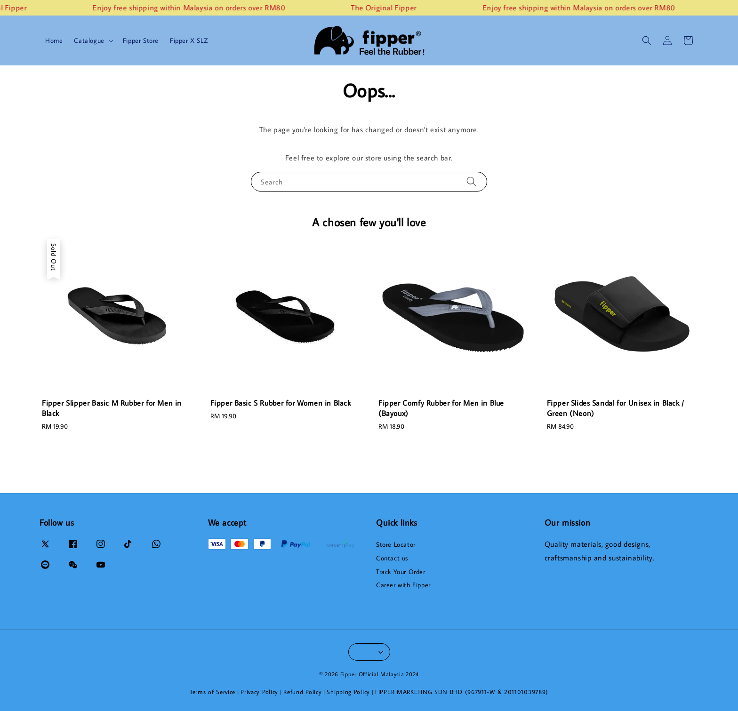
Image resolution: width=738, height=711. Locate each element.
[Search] (472, 181)
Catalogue (89, 40)
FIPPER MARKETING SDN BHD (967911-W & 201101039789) (461, 691)
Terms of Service (212, 691)
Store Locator (396, 544)
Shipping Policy (348, 691)
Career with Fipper (403, 585)
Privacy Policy (259, 691)
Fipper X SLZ (189, 40)
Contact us (392, 558)
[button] (646, 40)
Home (54, 40)
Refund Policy (302, 691)
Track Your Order (400, 571)
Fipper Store (141, 40)
